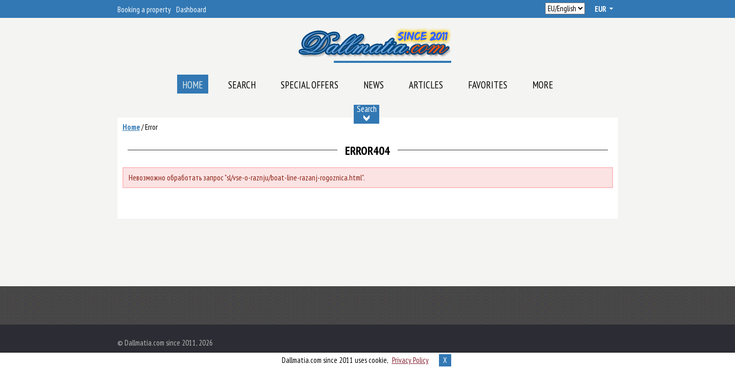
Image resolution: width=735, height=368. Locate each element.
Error (151, 127)
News (373, 85)
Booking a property (144, 9)
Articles (426, 85)
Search (242, 85)
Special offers (309, 85)
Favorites (487, 85)
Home (192, 85)
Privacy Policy (410, 360)
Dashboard (191, 9)
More (542, 85)
